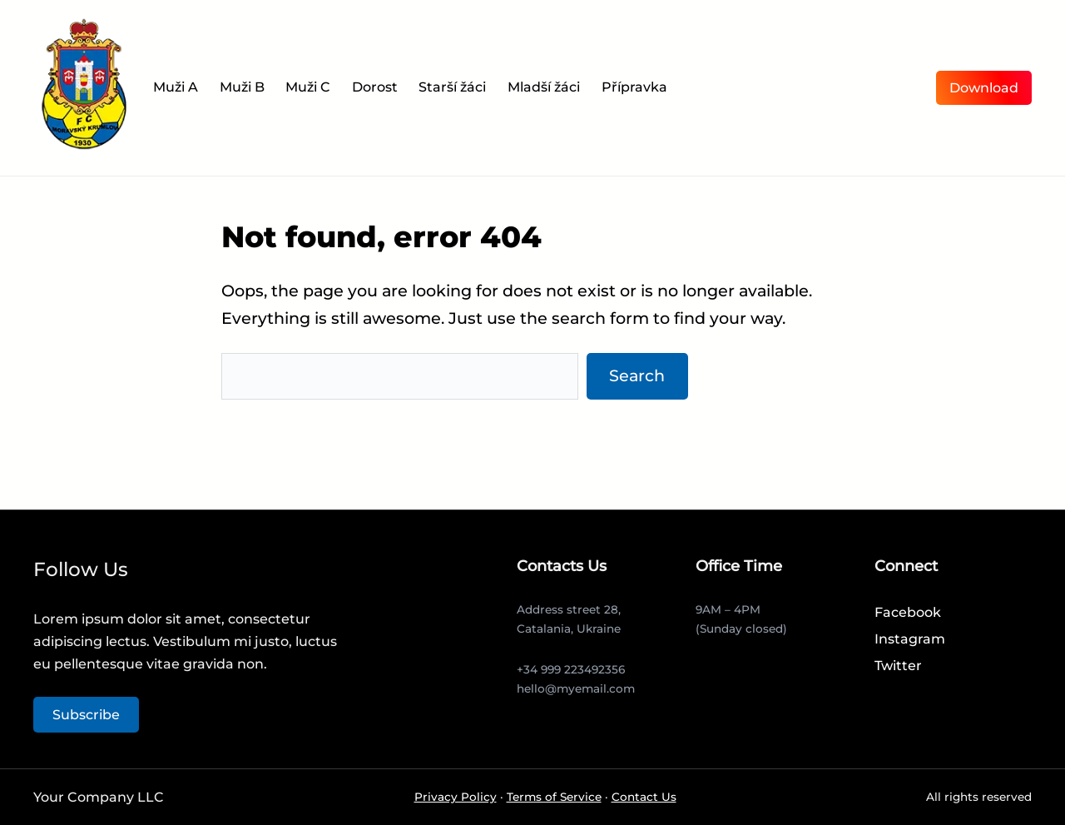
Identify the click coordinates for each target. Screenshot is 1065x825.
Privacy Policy (455, 796)
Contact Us (644, 796)
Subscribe (86, 715)
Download (983, 88)
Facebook (907, 612)
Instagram (909, 639)
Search (637, 375)
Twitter (898, 665)
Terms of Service (554, 796)
